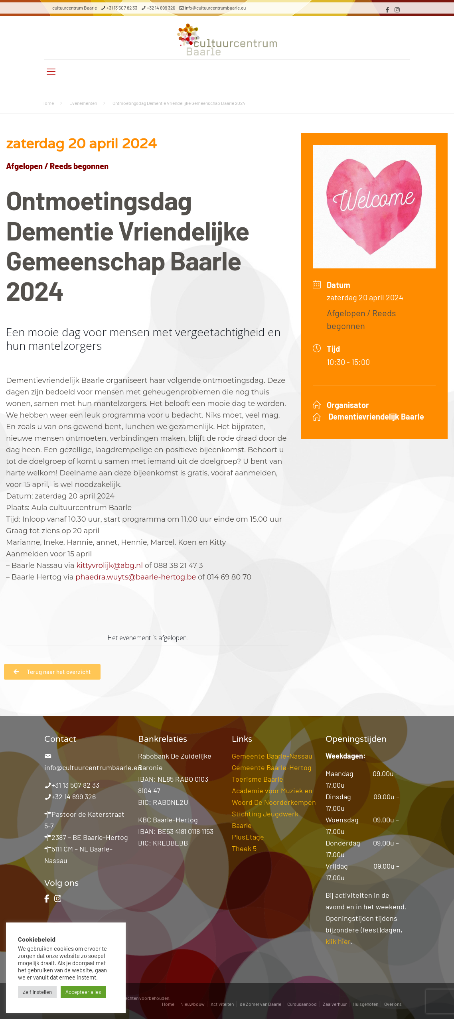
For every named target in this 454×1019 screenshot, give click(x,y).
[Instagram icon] (397, 9)
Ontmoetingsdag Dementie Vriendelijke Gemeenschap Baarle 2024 (179, 103)
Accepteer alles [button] (83, 992)
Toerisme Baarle (257, 779)
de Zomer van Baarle (260, 1004)
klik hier (338, 941)
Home (47, 103)
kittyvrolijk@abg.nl (109, 565)
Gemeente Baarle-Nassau (272, 755)
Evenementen (83, 103)
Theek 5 (244, 848)
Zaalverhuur (335, 1004)
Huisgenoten (365, 1004)
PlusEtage (248, 836)
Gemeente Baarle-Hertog (272, 767)
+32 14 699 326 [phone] (161, 7)
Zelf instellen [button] (37, 992)
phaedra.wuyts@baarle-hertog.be (135, 577)
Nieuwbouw (192, 1004)
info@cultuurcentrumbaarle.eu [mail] (215, 7)
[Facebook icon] (387, 9)
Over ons (393, 1004)
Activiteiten (222, 1004)
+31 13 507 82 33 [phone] (122, 7)
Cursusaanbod (302, 1004)
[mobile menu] (51, 71)
